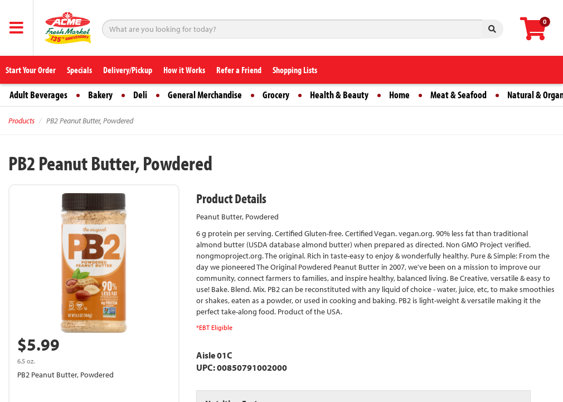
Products (21, 121)
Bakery (100, 94)
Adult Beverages (38, 94)
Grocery (276, 94)
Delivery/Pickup (127, 69)
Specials (79, 69)
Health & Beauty (339, 94)
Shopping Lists (295, 69)
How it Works (184, 69)
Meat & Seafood (458, 94)
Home (399, 94)
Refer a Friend (238, 69)
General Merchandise (205, 94)
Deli (140, 94)
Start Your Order (31, 69)
